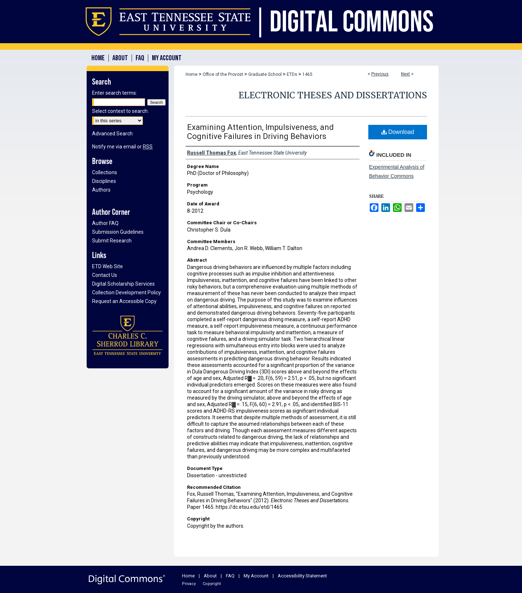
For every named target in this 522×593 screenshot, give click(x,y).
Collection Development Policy (126, 292)
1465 (307, 74)
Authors (101, 190)
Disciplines (104, 181)
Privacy (189, 583)
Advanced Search (112, 133)
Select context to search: (120, 111)
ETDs (292, 74)
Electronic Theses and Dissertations (333, 95)
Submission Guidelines (118, 232)
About (210, 575)
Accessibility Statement (302, 575)
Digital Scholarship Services (123, 284)
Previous (380, 74)
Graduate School (265, 74)
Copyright (212, 583)
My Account (256, 575)
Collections (104, 172)
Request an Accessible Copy (124, 301)
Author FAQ (105, 223)
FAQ (230, 575)
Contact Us (104, 275)
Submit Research (112, 241)
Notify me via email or (122, 147)
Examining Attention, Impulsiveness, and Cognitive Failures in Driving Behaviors (260, 132)
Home (192, 74)
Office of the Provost (223, 74)
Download (397, 132)
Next (405, 74)
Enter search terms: (114, 93)
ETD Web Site (107, 266)
